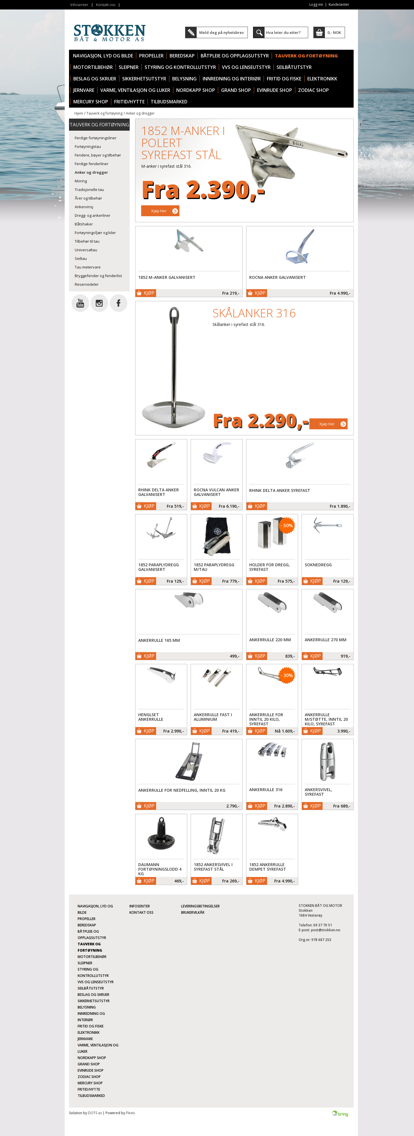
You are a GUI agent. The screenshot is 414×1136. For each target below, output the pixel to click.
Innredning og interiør (232, 79)
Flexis (130, 1112)
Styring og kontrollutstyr (180, 67)
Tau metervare (88, 267)
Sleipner (129, 67)
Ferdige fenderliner (91, 163)
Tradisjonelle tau (89, 189)
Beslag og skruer (94, 79)
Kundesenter (339, 4)
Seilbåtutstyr (294, 67)
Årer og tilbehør (88, 198)
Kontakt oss (105, 4)
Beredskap (182, 56)
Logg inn (316, 4)
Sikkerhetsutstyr (144, 79)
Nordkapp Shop (195, 90)
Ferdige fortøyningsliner (95, 137)
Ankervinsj (84, 206)
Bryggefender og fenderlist (98, 275)
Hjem (78, 113)
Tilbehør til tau (87, 241)
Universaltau (86, 249)
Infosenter (79, 4)
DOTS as (95, 1112)
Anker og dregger (140, 113)
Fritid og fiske (284, 79)
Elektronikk (322, 79)
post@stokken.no (325, 930)
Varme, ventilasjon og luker (135, 90)
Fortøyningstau (88, 146)
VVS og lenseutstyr (246, 67)
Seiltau (81, 258)
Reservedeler (87, 284)
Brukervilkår (192, 912)
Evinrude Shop (274, 90)
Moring (81, 180)
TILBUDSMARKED (169, 101)
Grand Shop (236, 90)
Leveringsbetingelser (200, 906)
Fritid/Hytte (129, 101)
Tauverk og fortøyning (306, 56)
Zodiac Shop (313, 90)
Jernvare (83, 90)
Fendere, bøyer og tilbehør (98, 155)
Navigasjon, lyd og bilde (103, 56)
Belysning (184, 79)
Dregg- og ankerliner (92, 215)
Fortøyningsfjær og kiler (95, 232)
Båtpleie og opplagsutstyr (235, 56)
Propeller (151, 56)
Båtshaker (84, 224)
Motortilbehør (93, 67)
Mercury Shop (90, 101)
